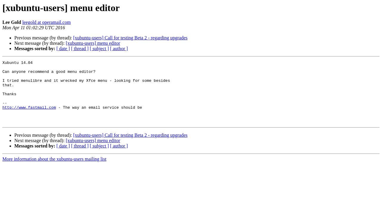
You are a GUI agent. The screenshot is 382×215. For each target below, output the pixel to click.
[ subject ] (99, 48)
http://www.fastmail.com (29, 117)
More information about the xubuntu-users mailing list (54, 171)
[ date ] (63, 48)
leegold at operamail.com (46, 22)
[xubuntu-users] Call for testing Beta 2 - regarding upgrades (130, 37)
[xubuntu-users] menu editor (93, 43)
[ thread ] (80, 48)
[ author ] (119, 48)
